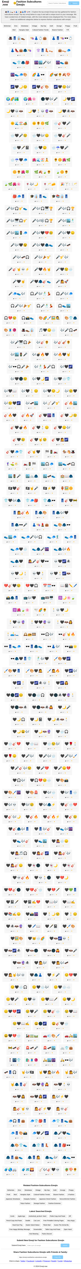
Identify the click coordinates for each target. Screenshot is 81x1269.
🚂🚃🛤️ (32, 1036)
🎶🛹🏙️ (32, 403)
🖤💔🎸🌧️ (34, 890)
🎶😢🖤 (71, 391)
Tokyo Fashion (25, 1203)
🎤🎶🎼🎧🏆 (42, 221)
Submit (65, 1245)
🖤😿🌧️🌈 (36, 938)
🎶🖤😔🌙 (51, 391)
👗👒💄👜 (40, 525)
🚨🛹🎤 (32, 1048)
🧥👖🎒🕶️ (62, 1145)
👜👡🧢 (64, 50)
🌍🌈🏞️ (12, 99)
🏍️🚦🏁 (29, 464)
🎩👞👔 (27, 330)
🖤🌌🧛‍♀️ (62, 683)
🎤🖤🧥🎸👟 (40, 281)
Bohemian (7, 26)
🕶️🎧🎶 (47, 634)
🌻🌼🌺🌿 (62, 160)
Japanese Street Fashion (47, 1199)
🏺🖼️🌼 (66, 488)
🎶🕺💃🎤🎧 (44, 367)
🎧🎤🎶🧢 (64, 294)
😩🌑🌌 (40, 1023)
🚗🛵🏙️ (71, 1036)
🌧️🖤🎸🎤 (62, 135)
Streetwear (24, 26)
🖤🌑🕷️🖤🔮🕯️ (62, 695)
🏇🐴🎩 (68, 452)
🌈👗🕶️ (38, 75)
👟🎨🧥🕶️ (62, 525)
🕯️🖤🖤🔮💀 (40, 622)
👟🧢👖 (71, 537)
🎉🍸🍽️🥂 (68, 184)
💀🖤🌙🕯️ (18, 573)
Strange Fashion (39, 1203)
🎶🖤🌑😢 (18, 379)
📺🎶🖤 (29, 598)
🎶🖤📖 (10, 391)
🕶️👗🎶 (53, 646)
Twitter (22, 1261)
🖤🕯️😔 (71, 914)
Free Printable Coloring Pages (53, 1220)
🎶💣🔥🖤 (40, 354)
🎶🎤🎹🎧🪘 (21, 342)
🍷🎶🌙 (32, 184)
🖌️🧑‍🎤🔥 (53, 671)
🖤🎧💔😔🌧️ (40, 780)
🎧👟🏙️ (64, 306)
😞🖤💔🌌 (12, 1011)
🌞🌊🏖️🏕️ (18, 123)
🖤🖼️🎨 (16, 938)
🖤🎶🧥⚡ (47, 804)
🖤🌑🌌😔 (14, 695)
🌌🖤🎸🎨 (40, 87)
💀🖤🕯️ (38, 573)
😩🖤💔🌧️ (12, 1036)
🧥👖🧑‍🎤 (34, 1157)
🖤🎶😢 (27, 804)
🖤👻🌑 (34, 865)
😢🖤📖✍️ (21, 1023)
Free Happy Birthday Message (19, 1229)
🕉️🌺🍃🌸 (21, 610)
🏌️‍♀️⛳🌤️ (12, 464)
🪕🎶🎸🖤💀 (49, 1169)
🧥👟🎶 (51, 1157)
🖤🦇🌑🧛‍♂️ (51, 950)
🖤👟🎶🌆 (64, 829)
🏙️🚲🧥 (32, 476)
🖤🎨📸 (62, 780)
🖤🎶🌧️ (49, 792)
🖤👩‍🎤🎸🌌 (40, 853)
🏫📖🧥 (66, 476)
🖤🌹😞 (10, 756)
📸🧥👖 (12, 598)
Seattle (27, 1220)
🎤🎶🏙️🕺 (66, 221)
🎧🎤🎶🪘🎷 (21, 306)
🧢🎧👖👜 (16, 1121)
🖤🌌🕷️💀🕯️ (40, 683)
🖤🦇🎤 (71, 950)
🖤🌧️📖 (32, 744)
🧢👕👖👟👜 (62, 1121)
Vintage (34, 26)
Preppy (67, 26)
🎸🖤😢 (19, 440)
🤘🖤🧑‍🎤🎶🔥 (49, 1072)
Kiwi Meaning (33, 1234)
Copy (15, 43)
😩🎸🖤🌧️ (60, 1023)
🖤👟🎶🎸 (21, 841)
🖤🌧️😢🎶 (51, 744)
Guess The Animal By (61, 1225)
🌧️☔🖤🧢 (18, 160)
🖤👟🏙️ (40, 841)
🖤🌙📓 (36, 719)
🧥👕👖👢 (40, 1145)
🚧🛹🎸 (14, 1048)
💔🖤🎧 (32, 586)
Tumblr (60, 1261)
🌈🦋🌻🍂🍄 (60, 75)
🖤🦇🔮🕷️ (21, 963)
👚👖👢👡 (44, 50)
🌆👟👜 (62, 62)
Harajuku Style (24, 30)
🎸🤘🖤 (34, 452)
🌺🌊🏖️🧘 (40, 160)
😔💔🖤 (71, 975)
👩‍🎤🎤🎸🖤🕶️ (38, 561)
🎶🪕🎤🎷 (51, 403)
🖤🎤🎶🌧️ (47, 756)
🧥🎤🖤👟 (62, 1133)
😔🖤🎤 (12, 999)
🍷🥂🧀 (49, 184)
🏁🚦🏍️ (51, 452)
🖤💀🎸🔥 (21, 877)
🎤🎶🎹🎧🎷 (16, 221)
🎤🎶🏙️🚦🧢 (16, 233)
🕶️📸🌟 (71, 646)
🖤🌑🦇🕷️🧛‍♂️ (42, 707)
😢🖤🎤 (32, 1011)
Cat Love (37, 1220)
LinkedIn (38, 1261)
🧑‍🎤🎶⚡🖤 (60, 1096)
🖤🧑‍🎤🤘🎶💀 (14, 975)
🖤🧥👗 (36, 975)
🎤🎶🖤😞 (66, 233)
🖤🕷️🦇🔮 (14, 926)
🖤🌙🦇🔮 (42, 732)
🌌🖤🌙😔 (18, 87)
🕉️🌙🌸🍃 (66, 598)
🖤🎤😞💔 (62, 768)
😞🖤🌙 (68, 999)
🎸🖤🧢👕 (14, 452)
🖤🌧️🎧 (62, 732)
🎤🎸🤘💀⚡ (18, 269)
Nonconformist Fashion (67, 1199)
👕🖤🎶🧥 (12, 500)
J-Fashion (71, 1194)
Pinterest (46, 1261)
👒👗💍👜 (38, 38)
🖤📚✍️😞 (12, 914)
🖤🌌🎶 (71, 671)
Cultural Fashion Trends (40, 30)
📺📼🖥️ (47, 598)
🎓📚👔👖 (60, 196)
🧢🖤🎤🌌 (40, 1133)
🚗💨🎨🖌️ (51, 1036)
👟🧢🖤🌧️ (18, 549)
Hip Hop (43, 26)
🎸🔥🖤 (10, 415)
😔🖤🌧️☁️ (62, 987)
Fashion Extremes (54, 1203)
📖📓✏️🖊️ (68, 586)
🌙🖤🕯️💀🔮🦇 (40, 111)
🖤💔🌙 (62, 877)
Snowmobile (37, 1229)
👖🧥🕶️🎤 (18, 525)
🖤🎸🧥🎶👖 (18, 829)
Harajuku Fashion (30, 1199)
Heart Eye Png (17, 1225)
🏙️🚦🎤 (14, 476)
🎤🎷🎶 (62, 257)
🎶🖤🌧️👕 (62, 379)
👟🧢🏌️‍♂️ (53, 537)
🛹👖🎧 (10, 1072)
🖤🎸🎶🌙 (12, 817)
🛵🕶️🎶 (66, 1060)
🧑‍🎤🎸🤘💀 (21, 1109)
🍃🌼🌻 (62, 172)
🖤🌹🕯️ (71, 744)
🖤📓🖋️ (12, 902)
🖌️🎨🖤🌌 (62, 659)
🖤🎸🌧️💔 (68, 804)
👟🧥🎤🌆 (40, 549)
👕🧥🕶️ (49, 500)
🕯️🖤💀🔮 (16, 622)
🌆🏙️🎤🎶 (42, 62)
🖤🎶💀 (10, 804)
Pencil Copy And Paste (14, 1220)
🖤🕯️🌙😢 (51, 914)
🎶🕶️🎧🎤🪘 (18, 367)
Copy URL (57, 1257)
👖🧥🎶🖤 (60, 513)
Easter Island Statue (33, 1225)
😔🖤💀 (29, 999)
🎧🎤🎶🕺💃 (40, 294)
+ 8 (67, 30)
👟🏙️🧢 (10, 537)
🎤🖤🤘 (19, 281)
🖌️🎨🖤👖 (12, 671)
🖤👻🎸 (68, 865)
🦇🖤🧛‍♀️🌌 (38, 1096)
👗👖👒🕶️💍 (62, 38)
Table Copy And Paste (52, 1229)
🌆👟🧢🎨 (18, 75)
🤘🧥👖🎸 (18, 1084)
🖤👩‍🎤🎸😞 (14, 865)
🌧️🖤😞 (40, 148)
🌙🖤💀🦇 (14, 111)
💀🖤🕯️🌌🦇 (60, 573)
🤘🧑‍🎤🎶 (71, 1072)
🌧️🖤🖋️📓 (21, 148)
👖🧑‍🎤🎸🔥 (21, 513)
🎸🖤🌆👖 (47, 415)
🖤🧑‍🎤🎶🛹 (60, 963)
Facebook (30, 1261)
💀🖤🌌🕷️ (62, 561)
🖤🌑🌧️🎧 (36, 695)
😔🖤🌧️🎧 (18, 987)
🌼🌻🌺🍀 (21, 172)
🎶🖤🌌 (66, 367)
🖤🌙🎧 (19, 719)
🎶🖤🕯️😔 (29, 391)
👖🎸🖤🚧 (68, 500)
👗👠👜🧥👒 (21, 50)
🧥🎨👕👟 (18, 1145)
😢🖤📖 (71, 1011)
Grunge (59, 26)
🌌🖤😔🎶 (62, 87)
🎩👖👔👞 (16, 38)
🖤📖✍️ (68, 902)
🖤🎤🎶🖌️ (68, 756)
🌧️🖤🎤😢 (18, 135)
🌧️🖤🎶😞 (40, 135)
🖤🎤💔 (42, 768)
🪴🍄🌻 (71, 1169)
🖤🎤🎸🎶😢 (21, 768)
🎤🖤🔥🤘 (42, 269)
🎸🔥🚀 (27, 415)
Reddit (53, 1261)
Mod (13, 30)
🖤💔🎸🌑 (12, 890)
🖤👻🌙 (51, 865)
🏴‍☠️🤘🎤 (32, 488)
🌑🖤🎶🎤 (49, 99)
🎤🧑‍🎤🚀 (62, 281)
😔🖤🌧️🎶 (40, 987)
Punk (75, 26)
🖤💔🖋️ (53, 890)
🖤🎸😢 (71, 817)
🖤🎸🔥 (32, 817)
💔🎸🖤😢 (12, 586)
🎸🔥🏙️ (71, 403)
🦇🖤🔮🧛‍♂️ (40, 1084)
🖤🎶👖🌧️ (68, 792)
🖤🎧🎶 (19, 780)
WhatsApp (68, 1261)
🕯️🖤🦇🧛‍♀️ (64, 622)
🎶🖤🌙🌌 (40, 379)
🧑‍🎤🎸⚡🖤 (42, 1109)
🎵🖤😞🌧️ (47, 330)
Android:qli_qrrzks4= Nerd (37, 1216)
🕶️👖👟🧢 (12, 646)
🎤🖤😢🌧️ (64, 269)
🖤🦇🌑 (32, 950)
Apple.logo (21, 1216)
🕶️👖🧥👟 (34, 646)
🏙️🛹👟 (49, 476)
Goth (51, 26)
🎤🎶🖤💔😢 (42, 233)
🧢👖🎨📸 (18, 1133)
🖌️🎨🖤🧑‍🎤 (34, 671)
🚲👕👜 (66, 1048)
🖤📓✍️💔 (31, 902)
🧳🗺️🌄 (27, 1169)
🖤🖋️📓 (51, 926)
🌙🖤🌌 (68, 99)
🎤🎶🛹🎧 (21, 257)
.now (5, 3)
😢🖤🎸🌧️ (51, 1011)
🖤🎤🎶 (27, 756)
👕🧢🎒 (32, 500)
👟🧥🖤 (16, 561)
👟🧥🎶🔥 (62, 549)
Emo (16, 26)
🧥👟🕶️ (68, 1157)
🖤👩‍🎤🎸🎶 (62, 853)
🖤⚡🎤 (53, 975)
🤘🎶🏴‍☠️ (27, 1072)
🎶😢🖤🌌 (12, 403)
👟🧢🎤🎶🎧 (31, 537)
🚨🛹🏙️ (49, 1048)
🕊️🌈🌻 (40, 610)
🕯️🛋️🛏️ (12, 634)
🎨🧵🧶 (10, 330)
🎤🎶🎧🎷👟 (16, 208)
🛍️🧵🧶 (32, 1060)
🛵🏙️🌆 (49, 1060)
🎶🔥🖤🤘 (62, 354)
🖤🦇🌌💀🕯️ (60, 938)
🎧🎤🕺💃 (44, 306)
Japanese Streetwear (13, 1199)
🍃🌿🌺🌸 (12, 184)
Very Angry (71, 1220)
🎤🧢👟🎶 (16, 294)
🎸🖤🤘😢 (38, 440)
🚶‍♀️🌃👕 (14, 1060)
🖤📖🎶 (51, 902)
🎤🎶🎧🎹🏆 (42, 208)
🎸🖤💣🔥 (18, 427)
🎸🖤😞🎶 (62, 427)
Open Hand (68, 1229)
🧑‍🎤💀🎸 (62, 1109)
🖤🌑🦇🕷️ (18, 707)
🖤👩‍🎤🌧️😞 (60, 841)
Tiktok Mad (47, 1225)
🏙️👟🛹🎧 (66, 464)
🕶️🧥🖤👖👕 (21, 659)
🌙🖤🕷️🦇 (66, 111)
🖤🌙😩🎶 (21, 732)
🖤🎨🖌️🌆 (12, 792)
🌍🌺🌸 (29, 99)
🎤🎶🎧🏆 (66, 208)
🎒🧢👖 (19, 196)
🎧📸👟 (27, 318)
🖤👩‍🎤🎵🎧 (18, 853)
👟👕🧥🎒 (21, 62)
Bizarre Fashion (57, 30)
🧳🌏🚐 (10, 1169)
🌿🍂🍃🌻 (42, 172)
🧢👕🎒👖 (38, 1121)
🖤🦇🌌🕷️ (12, 950)
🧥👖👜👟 (14, 1157)
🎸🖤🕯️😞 (40, 427)
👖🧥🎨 (40, 513)
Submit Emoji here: (19, 1245)
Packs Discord (47, 1234)
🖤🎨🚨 (32, 792)
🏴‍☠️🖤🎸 (14, 488)
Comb (12, 1216)
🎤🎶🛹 (64, 245)
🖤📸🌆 (32, 914)
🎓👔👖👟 (38, 196)
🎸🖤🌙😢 (68, 415)
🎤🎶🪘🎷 (42, 257)
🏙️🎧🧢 (47, 464)
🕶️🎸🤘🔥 (66, 634)
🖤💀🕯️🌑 (42, 877)
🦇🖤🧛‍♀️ (19, 1096)
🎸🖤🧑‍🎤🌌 (60, 440)
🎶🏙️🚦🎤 (18, 354)
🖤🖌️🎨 (68, 926)
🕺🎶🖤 (42, 659)
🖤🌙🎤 (64, 707)
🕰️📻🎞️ (29, 634)
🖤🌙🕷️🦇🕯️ (57, 719)
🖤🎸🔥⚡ (51, 817)
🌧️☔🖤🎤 (60, 148)
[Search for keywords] (57, 3)
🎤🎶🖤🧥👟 (42, 245)
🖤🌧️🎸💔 (12, 744)
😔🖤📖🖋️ (49, 999)
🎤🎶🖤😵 (18, 245)
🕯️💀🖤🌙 (60, 610)
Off (70, 1216)
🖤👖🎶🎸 (42, 829)
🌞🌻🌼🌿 (40, 123)
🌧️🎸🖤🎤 (62, 123)
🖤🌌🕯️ (19, 683)
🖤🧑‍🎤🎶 (40, 963)
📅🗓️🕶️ (49, 586)
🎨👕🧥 (71, 318)
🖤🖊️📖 (34, 926)
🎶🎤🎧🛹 (68, 330)
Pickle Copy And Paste (57, 1216)
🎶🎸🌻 (42, 342)
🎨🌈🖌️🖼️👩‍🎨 (49, 318)
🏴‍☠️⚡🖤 (49, 488)
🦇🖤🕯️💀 (62, 1084)
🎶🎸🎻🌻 (62, 342)
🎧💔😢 (10, 318)
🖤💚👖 (71, 890)
